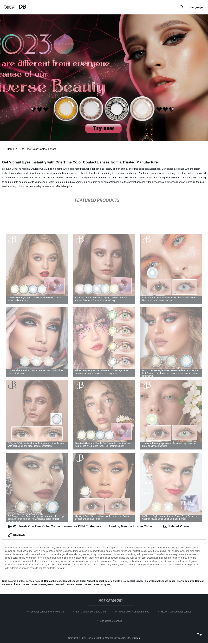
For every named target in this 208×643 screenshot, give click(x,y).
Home (10, 149)
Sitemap (135, 638)
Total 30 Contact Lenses (48, 581)
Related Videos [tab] (176, 526)
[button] (171, 7)
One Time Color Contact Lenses (38, 149)
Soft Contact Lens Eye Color (92, 611)
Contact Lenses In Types (97, 584)
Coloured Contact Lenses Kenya (28, 584)
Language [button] (196, 7)
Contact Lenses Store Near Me (48, 611)
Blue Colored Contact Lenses (18, 581)
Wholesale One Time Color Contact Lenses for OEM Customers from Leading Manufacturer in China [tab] (80, 526)
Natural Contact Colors (99, 581)
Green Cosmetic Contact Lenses (65, 584)
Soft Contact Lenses (112, 620)
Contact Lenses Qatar (74, 581)
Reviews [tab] (16, 535)
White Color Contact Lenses (135, 611)
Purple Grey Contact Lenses (128, 581)
